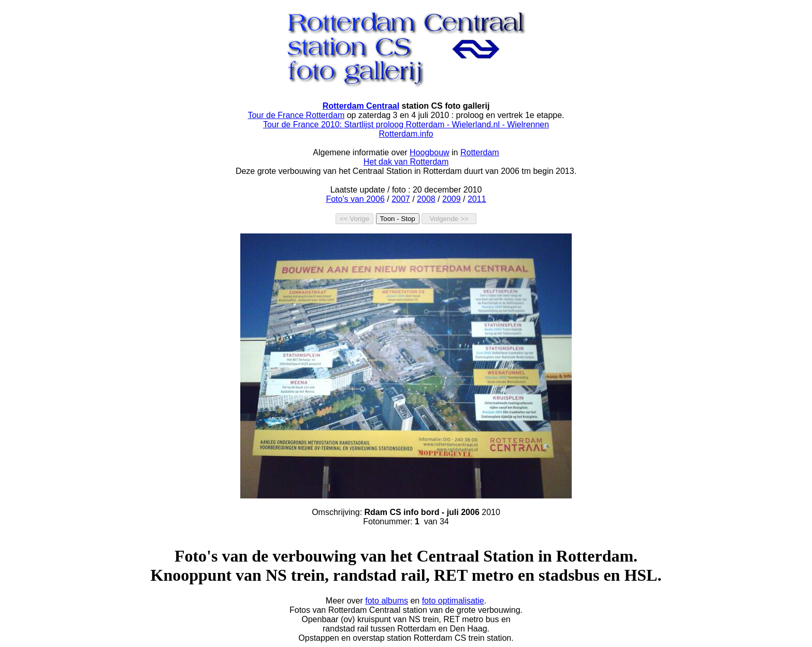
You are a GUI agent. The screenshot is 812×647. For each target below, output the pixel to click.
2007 (401, 199)
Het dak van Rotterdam (406, 161)
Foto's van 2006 (355, 199)
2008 (426, 199)
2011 (477, 199)
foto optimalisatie (453, 600)
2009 (451, 199)
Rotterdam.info (406, 133)
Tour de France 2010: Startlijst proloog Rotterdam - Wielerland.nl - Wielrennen (406, 124)
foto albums (386, 600)
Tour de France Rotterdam (296, 115)
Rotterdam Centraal (361, 105)
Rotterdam (479, 152)
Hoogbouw (430, 152)
